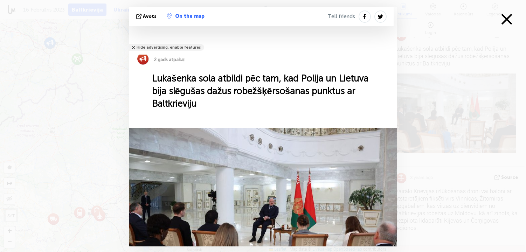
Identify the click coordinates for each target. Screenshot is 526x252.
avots (147, 16)
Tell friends (341, 16)
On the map (186, 16)
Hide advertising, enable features (169, 47)
